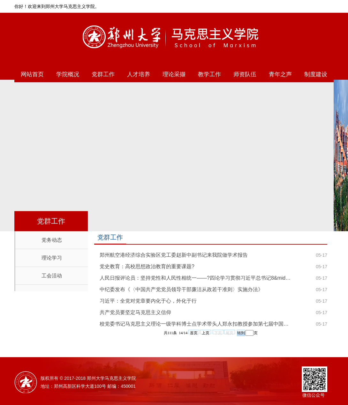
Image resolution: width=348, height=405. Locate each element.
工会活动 (52, 275)
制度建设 (315, 74)
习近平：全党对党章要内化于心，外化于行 (148, 301)
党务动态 (52, 240)
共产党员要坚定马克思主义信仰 (135, 312)
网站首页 (32, 74)
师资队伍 (244, 74)
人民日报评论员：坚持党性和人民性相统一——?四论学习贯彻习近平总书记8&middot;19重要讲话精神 (196, 278)
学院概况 (67, 74)
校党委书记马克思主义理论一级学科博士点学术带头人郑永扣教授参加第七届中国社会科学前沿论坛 (196, 324)
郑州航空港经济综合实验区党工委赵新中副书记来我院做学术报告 (174, 255)
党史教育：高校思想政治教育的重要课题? (147, 266)
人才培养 (138, 74)
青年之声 (280, 74)
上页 (205, 332)
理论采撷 (174, 74)
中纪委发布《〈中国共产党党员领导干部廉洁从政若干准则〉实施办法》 (181, 289)
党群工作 (103, 74)
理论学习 (52, 258)
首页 (194, 332)
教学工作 (209, 74)
